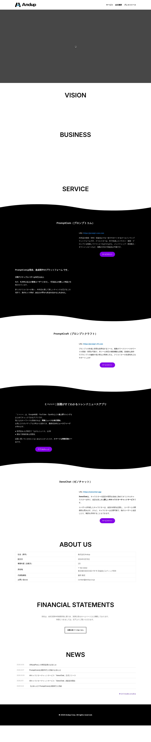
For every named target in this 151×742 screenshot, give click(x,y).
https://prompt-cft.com (93, 344)
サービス (109, 5)
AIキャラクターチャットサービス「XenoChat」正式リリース (52, 675)
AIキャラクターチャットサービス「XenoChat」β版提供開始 (52, 681)
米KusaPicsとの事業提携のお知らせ (43, 665)
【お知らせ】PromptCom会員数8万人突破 (45, 686)
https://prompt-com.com (93, 233)
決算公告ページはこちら (75, 630)
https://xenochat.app (92, 492)
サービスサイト (107, 254)
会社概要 (118, 5)
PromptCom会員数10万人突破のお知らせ (45, 670)
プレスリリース (130, 5)
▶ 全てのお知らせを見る (127, 694)
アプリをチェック (43, 449)
